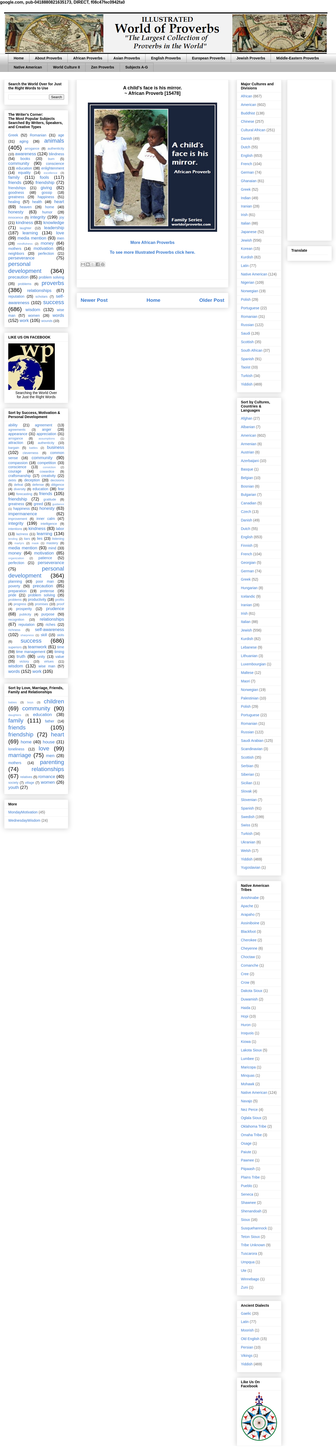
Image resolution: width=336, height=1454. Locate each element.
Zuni (244, 1287)
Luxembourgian (253, 664)
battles (33, 447)
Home (19, 58)
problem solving (51, 277)
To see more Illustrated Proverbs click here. (152, 252)
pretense (47, 591)
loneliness (16, 749)
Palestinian (250, 698)
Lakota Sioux (251, 1050)
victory (24, 661)
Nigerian (247, 282)
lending (13, 538)
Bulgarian (248, 495)
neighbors (16, 253)
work (24, 320)
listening (58, 539)
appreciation (46, 434)
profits (59, 600)
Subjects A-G (136, 67)
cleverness (30, 453)
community (18, 163)
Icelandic (248, 596)
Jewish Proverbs (250, 58)
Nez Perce (249, 1109)
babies (12, 702)
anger (46, 429)
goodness (16, 192)
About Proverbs (48, 58)
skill (44, 635)
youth (13, 787)
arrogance (32, 148)
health (37, 202)
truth (21, 656)
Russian (247, 325)
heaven (26, 207)
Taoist (245, 367)
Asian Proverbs (126, 58)
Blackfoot (248, 931)
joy (61, 217)
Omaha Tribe (251, 1135)
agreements (17, 430)
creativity (48, 476)
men (60, 238)
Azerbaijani (250, 461)
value (60, 657)
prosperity (24, 609)
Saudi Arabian (252, 740)
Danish (246, 138)
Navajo (246, 1101)
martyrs (19, 543)
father (49, 721)
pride (12, 595)
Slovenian (249, 800)
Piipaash (248, 1169)
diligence (57, 485)
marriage (19, 755)
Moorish (247, 1330)
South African (251, 350)
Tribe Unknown (253, 1245)
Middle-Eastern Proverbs (297, 58)
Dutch (245, 147)
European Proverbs (208, 58)
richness (14, 630)
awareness (25, 153)
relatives (26, 777)
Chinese (247, 121)
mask (35, 543)
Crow (245, 982)
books (25, 159)
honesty (16, 212)
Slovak (246, 791)
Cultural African (253, 130)
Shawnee (248, 1203)
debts (12, 480)
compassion (18, 463)
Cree (245, 974)
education (24, 168)
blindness (56, 154)
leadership (54, 227)
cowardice (47, 471)
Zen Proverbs (102, 67)
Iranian (246, 206)
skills (60, 635)
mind (52, 548)
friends (14, 182)
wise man (47, 666)
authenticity (56, 148)
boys (30, 702)
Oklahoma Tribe (253, 1126)
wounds (46, 321)
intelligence (49, 524)
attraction (15, 443)
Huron (246, 1025)
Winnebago (250, 1279)
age (61, 135)
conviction (49, 467)
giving (46, 187)
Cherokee (249, 940)
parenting (52, 762)
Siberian (247, 774)
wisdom (33, 309)
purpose (48, 614)
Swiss (245, 825)
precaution (18, 277)
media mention (32, 238)
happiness (46, 197)
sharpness (27, 635)
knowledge (53, 222)
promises (41, 604)
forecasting (24, 494)
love (60, 232)
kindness (24, 222)
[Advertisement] (309, 159)
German (247, 172)
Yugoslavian (251, 867)
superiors (15, 647)
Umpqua (248, 1262)
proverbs (53, 283)
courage (14, 471)
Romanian (38, 135)
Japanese (249, 232)
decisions (57, 480)
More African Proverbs (152, 242)
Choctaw (248, 957)
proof (60, 604)
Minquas (248, 1075)
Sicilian (246, 783)
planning (15, 581)
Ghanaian (249, 181)
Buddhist (248, 113)
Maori (245, 681)
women (34, 315)
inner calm (45, 519)
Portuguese (250, 308)
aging (23, 141)
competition (46, 463)
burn (51, 159)
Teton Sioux (250, 1237)
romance (46, 776)
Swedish (248, 817)
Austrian (247, 452)
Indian (246, 198)
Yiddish (247, 384)
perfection (46, 253)
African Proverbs (87, 58)
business (55, 447)
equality (24, 173)
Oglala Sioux (251, 1118)
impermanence (22, 513)
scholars (41, 296)
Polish (246, 299)
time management (30, 652)
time (60, 647)
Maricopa (248, 1067)
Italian (245, 223)
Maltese (247, 673)
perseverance (21, 258)
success (53, 302)
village (29, 782)
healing (14, 202)
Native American (28, 67)
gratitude (49, 499)
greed (38, 504)
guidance (58, 504)
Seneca (247, 1194)
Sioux (245, 1220)
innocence (15, 217)
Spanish (247, 359)
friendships (17, 188)
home (49, 207)
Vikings (247, 1355)
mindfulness (25, 243)
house (49, 742)
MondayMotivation (23, 812)
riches (50, 624)
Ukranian (248, 842)
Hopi (244, 1016)
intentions (15, 529)
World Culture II (66, 67)
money (47, 243)
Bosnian (247, 486)
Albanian (248, 427)
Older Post (211, 300)
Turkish (247, 376)
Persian (247, 1347)
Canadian (248, 503)
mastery (52, 543)
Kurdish (247, 257)
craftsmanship (19, 476)
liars (27, 539)
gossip (47, 192)
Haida (245, 1008)
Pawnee (247, 1160)
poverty (14, 586)
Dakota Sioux (251, 991)
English (247, 155)
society (13, 782)
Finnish (247, 545)
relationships (39, 290)
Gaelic (246, 1313)
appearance (17, 434)
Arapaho (248, 914)
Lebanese (249, 647)
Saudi (245, 333)
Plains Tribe (250, 1177)
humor (47, 212)
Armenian (248, 444)
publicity (25, 614)
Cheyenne (249, 948)
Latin (245, 266)
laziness (22, 534)
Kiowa (246, 1042)
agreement (43, 425)
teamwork (37, 646)
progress (20, 604)
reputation (16, 296)
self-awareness (49, 629)
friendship (44, 182)
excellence (50, 172)
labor (60, 529)
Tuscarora (249, 1253)
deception (32, 480)
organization (16, 558)
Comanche (249, 965)
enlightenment (52, 168)
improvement (17, 519)
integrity (37, 217)
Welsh (246, 851)
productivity (37, 599)
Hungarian (249, 588)
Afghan (246, 418)
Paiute (246, 1152)
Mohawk (247, 1084)
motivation (43, 248)
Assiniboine (250, 923)
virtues (49, 661)
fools (44, 177)
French (246, 164)
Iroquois (247, 1033)
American (248, 105)
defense (38, 485)
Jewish (246, 240)
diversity (20, 489)
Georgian (248, 562)
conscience (55, 163)
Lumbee (247, 1059)
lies (39, 538)
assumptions (47, 438)
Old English (250, 1339)
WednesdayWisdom (24, 820)
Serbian (247, 766)
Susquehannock (254, 1228)
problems (24, 284)
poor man (45, 581)
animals (54, 140)
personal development (24, 267)
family (14, 177)
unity (41, 657)
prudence (55, 608)
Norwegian (249, 291)
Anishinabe (250, 898)
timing (59, 652)
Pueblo (246, 1186)
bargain (13, 448)
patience (45, 558)
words (58, 315)
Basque (247, 469)
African (246, 96)
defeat (18, 485)
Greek (13, 135)
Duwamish (249, 999)
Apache (247, 906)
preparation (17, 591)
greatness (16, 197)
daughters (14, 715)
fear (61, 489)
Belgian (247, 478)
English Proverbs (166, 58)
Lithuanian (249, 656)
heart (59, 201)
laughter (26, 228)
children (54, 701)
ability (13, 425)
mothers (14, 249)
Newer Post (94, 300)
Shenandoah (251, 1211)
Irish (244, 215)
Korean (247, 249)
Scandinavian (252, 749)
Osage (246, 1143)
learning (30, 232)
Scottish (247, 342)
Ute (244, 1270)
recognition (16, 619)
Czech (246, 512)
